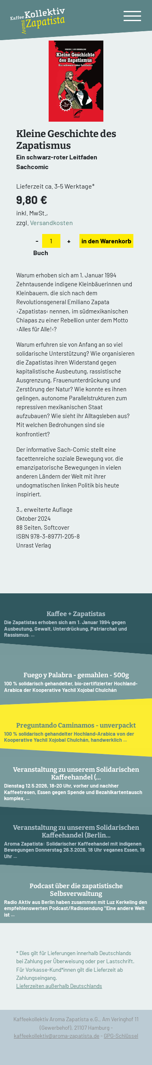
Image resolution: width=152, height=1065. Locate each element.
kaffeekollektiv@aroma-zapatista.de (56, 1035)
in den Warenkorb (106, 241)
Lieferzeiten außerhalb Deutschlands (59, 985)
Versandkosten (51, 222)
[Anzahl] (51, 241)
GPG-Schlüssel (121, 1035)
